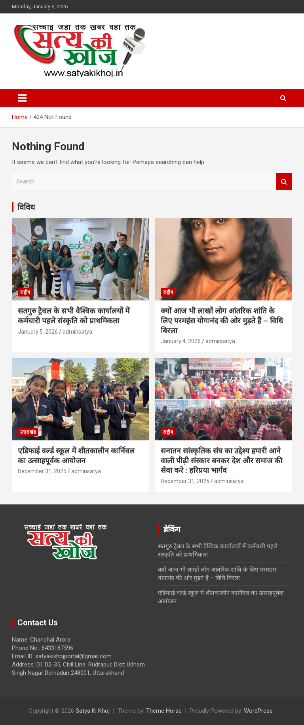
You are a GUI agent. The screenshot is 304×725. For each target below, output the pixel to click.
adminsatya (77, 332)
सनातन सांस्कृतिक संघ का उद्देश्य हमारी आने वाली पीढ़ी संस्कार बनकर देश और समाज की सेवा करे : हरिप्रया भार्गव (221, 460)
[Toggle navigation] (22, 98)
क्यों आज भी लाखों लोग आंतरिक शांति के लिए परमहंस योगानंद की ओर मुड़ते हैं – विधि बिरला (222, 320)
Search (284, 182)
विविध (26, 207)
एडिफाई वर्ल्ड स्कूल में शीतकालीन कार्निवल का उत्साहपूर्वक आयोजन (76, 455)
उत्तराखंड (28, 432)
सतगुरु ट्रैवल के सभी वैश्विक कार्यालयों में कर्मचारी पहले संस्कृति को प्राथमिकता (73, 315)
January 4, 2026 (181, 341)
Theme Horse (164, 710)
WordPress (258, 710)
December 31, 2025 (42, 471)
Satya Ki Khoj (93, 710)
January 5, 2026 (38, 332)
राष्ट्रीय (25, 292)
